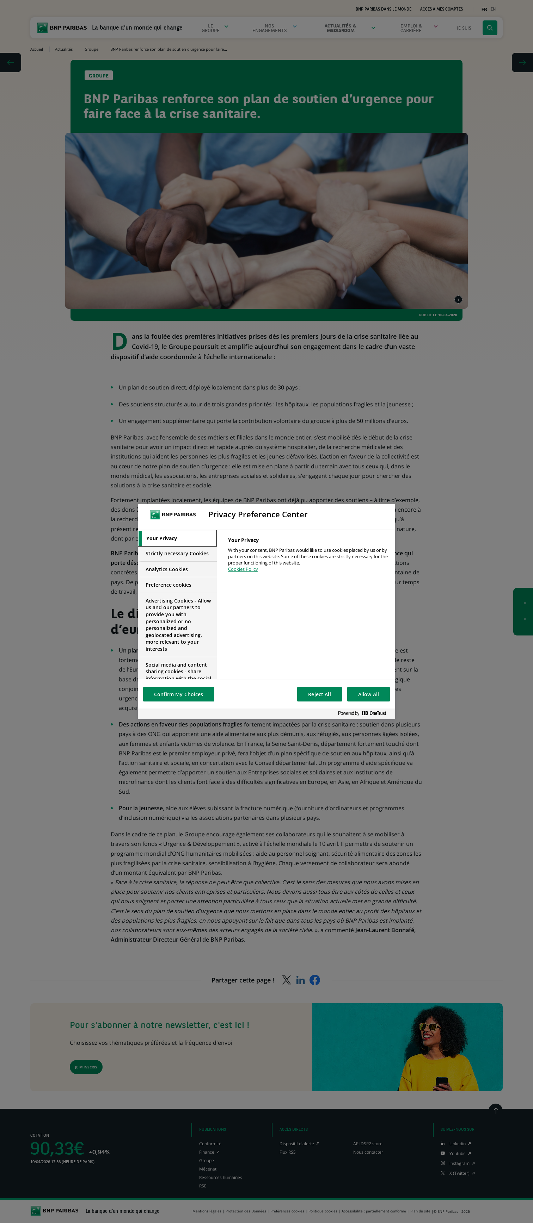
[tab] (177, 538)
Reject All (319, 694)
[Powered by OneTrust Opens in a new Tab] (365, 713)
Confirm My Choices (178, 694)
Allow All (368, 694)
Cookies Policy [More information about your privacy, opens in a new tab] (243, 569)
